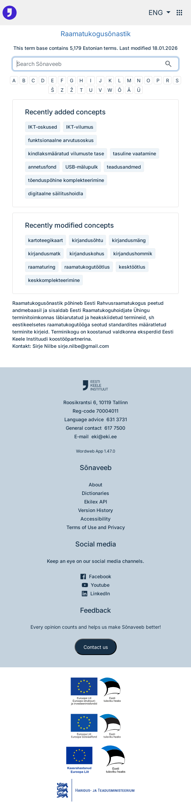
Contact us (96, 647)
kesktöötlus (132, 267)
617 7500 (114, 428)
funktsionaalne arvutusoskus (61, 140)
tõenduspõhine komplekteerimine (66, 180)
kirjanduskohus (86, 253)
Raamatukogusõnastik (96, 34)
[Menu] (179, 12)
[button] (159, 13)
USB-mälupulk (81, 167)
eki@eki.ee (104, 436)
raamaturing (41, 267)
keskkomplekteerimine (54, 280)
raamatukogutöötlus (87, 267)
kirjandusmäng (129, 240)
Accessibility (95, 519)
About (95, 484)
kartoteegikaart (45, 240)
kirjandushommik (132, 253)
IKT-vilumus (79, 127)
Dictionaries (95, 493)
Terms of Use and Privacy (95, 527)
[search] (95, 64)
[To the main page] (9, 12)
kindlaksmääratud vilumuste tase (66, 153)
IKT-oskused (42, 127)
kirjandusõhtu (87, 240)
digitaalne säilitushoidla (55, 193)
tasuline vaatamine (134, 153)
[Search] (168, 64)
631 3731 (116, 419)
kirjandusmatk (44, 253)
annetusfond (42, 167)
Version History (95, 510)
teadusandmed (124, 167)
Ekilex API (95, 502)
